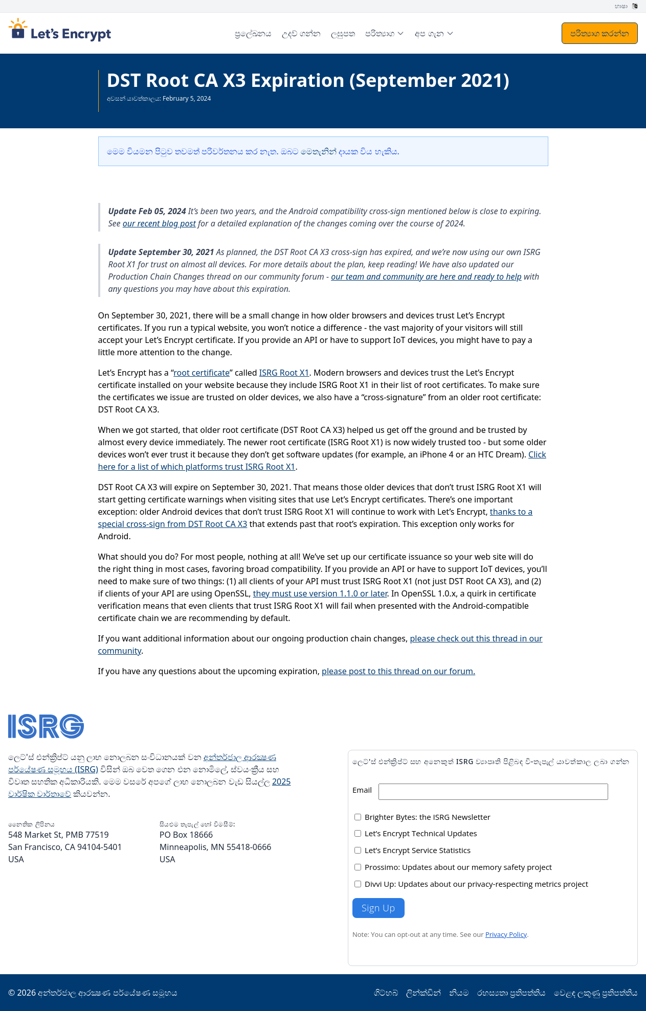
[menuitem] (385, 33)
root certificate (201, 372)
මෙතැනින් (319, 151)
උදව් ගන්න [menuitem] (301, 33)
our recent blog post (159, 223)
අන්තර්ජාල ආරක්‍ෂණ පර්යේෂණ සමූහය (107, 992)
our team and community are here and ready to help (426, 276)
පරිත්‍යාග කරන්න (599, 33)
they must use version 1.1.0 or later (320, 593)
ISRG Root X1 (284, 372)
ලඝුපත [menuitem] (343, 33)
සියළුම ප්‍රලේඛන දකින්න (138, 106)
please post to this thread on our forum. (398, 671)
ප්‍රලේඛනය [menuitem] (253, 33)
